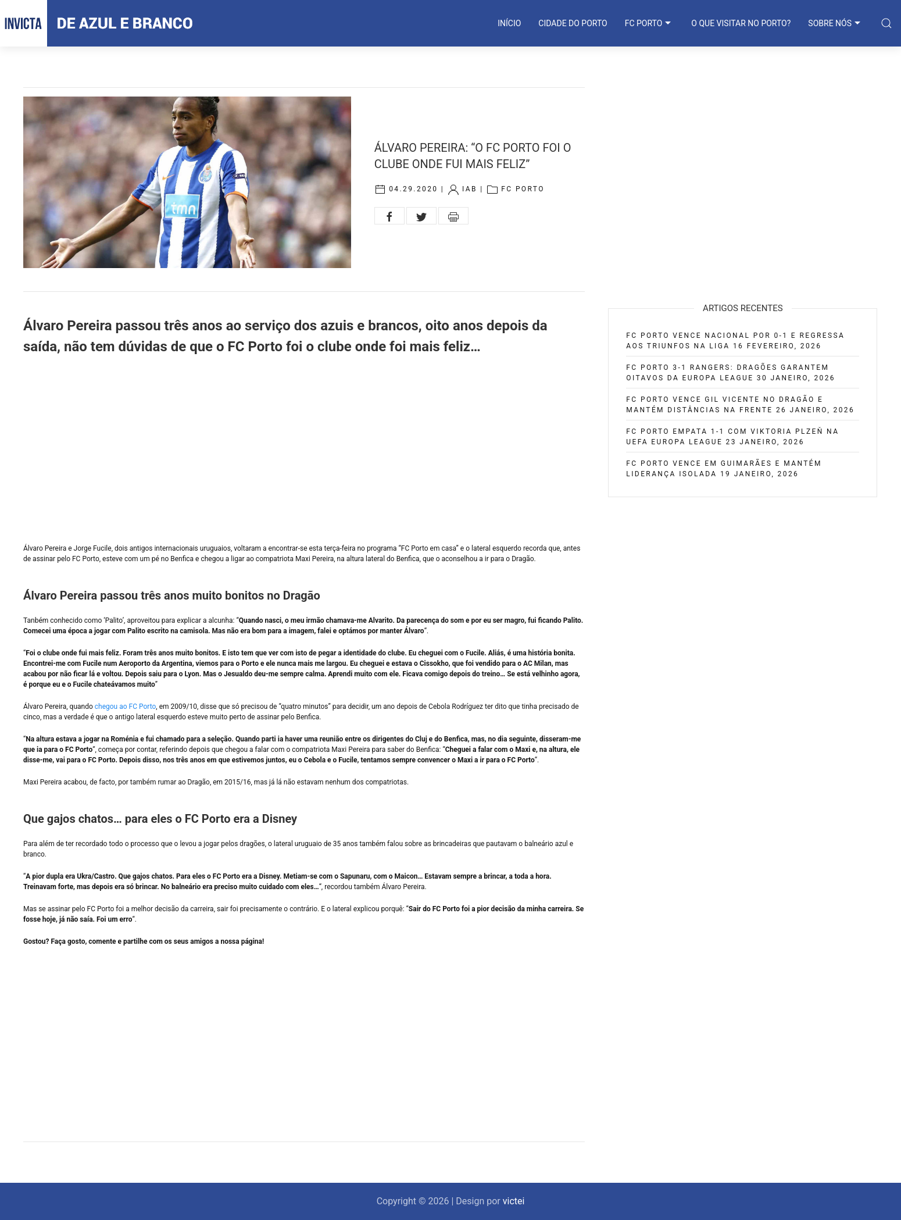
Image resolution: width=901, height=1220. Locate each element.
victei (514, 1201)
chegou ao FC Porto (125, 706)
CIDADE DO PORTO (572, 23)
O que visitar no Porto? (741, 23)
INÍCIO (509, 23)
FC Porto (523, 189)
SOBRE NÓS (835, 23)
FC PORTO (649, 23)
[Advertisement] (304, 450)
